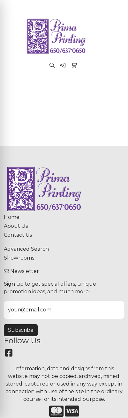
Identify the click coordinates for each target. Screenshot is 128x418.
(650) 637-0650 (26, 7)
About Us (16, 226)
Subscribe (21, 330)
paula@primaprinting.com (83, 7)
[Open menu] (115, 86)
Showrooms (19, 258)
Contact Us (18, 235)
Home (11, 217)
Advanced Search (26, 249)
